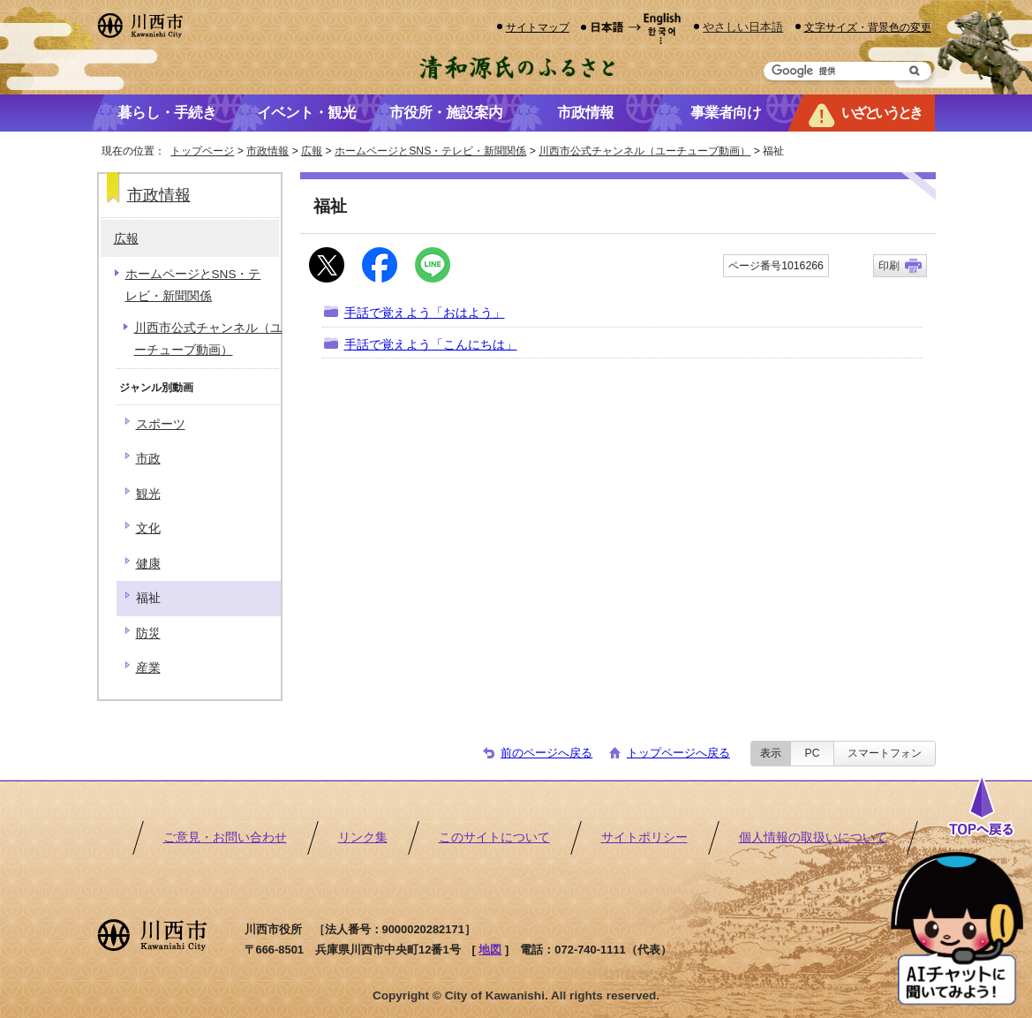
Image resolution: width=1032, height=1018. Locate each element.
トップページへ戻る (678, 752)
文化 (148, 528)
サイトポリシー (644, 837)
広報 (311, 151)
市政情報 (267, 151)
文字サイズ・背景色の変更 (867, 27)
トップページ (202, 151)
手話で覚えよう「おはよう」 (424, 313)
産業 (148, 668)
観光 (148, 494)
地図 (489, 949)
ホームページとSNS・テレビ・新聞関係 (430, 151)
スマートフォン (884, 753)
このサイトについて (494, 837)
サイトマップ (537, 27)
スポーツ (160, 424)
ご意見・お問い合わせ (225, 837)
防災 (148, 633)
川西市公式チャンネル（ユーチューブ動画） (644, 151)
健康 (148, 563)
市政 (148, 458)
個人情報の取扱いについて (813, 837)
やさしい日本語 (743, 27)
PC (811, 753)
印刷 (889, 266)
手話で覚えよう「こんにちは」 (430, 344)
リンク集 (363, 837)
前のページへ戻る (546, 752)
